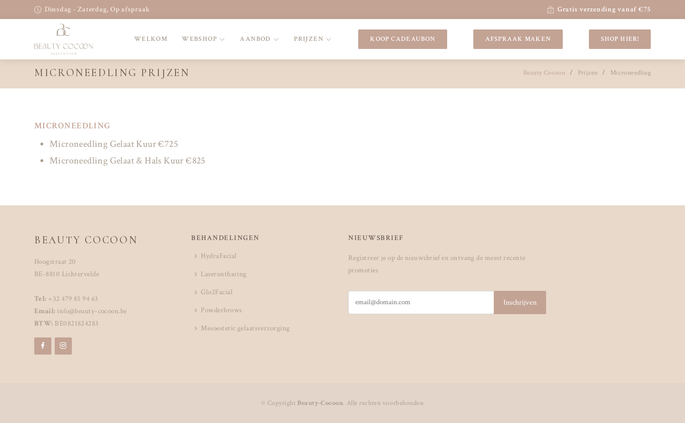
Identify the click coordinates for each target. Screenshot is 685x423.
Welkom (150, 39)
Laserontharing (223, 274)
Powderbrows (221, 310)
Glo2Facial (217, 292)
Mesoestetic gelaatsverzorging (245, 328)
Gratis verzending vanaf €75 (604, 9)
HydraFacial (218, 256)
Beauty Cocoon (544, 72)
